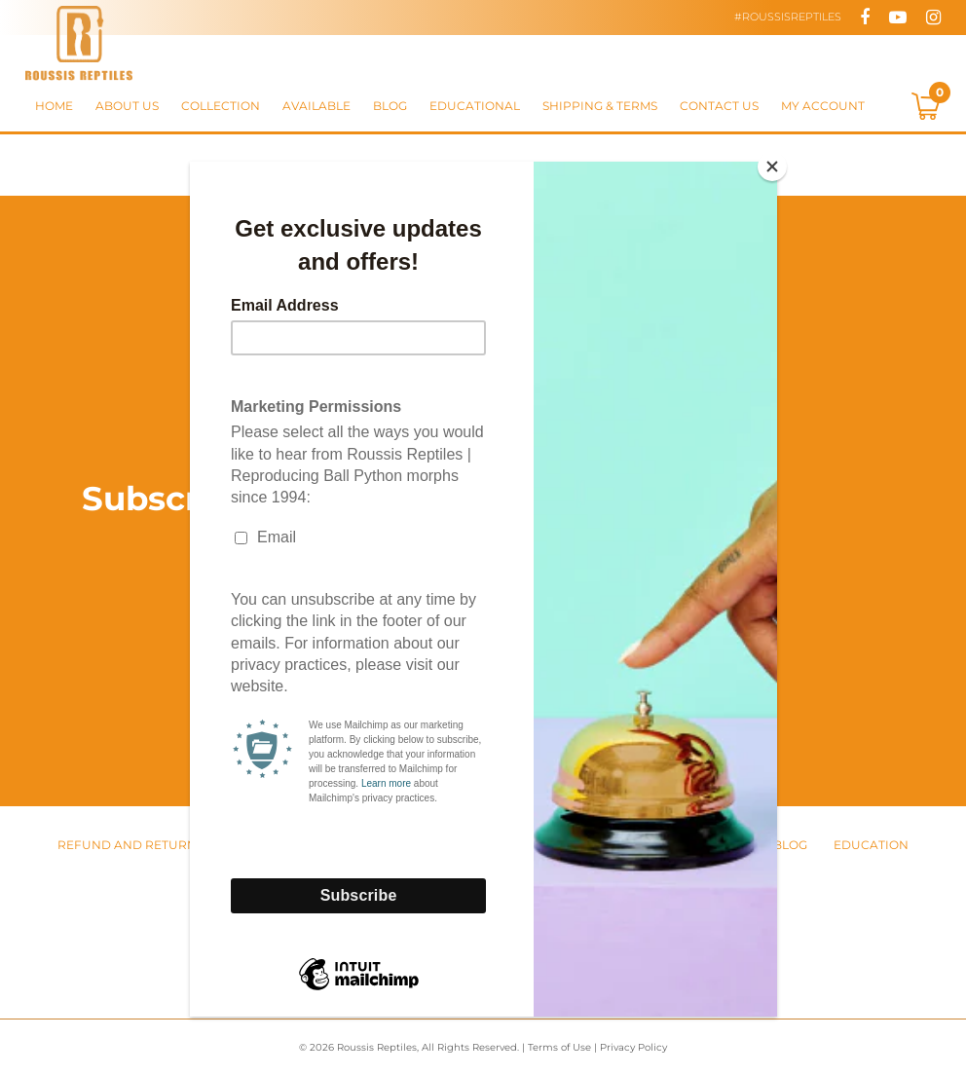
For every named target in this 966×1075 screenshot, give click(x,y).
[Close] (772, 166)
